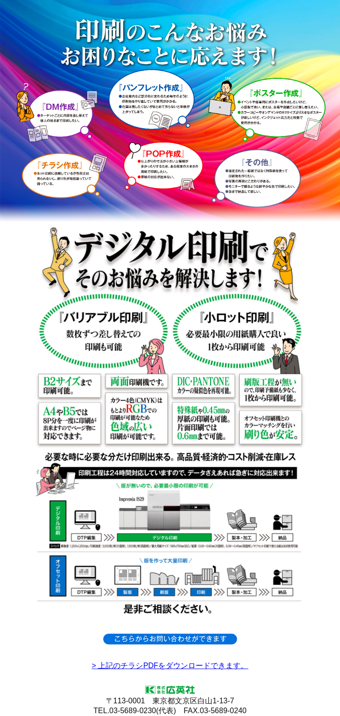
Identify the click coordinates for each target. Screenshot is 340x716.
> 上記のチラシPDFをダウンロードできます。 (170, 666)
